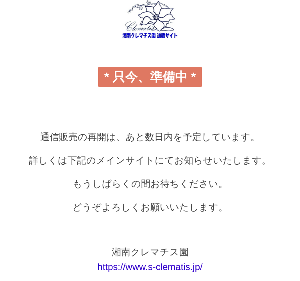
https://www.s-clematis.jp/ (149, 266)
